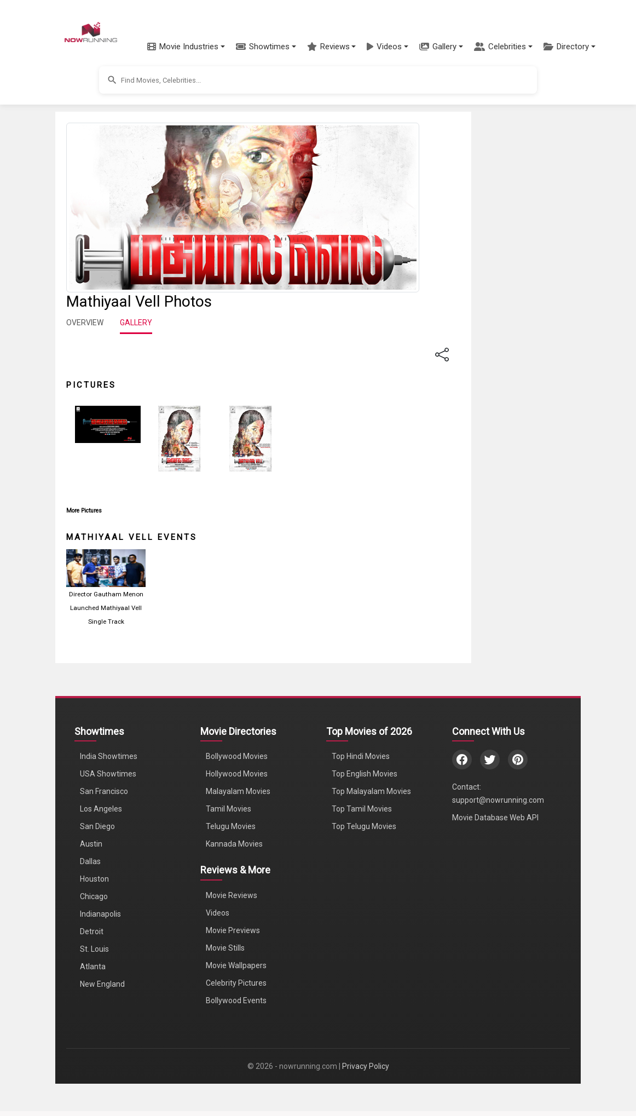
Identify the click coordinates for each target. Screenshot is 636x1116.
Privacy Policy (365, 1066)
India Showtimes (108, 756)
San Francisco (104, 791)
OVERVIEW (84, 322)
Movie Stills (225, 948)
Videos (217, 912)
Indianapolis (100, 914)
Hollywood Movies (237, 773)
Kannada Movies (234, 843)
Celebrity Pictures (236, 983)
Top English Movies (364, 773)
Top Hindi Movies (361, 756)
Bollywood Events (236, 1000)
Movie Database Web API (495, 817)
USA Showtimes (108, 773)
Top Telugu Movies (364, 826)
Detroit (91, 931)
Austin (91, 843)
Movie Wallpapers (236, 965)
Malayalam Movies (238, 791)
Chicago (94, 896)
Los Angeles (101, 808)
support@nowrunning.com (498, 800)
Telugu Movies (231, 826)
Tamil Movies (228, 808)
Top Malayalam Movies (371, 791)
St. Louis (94, 949)
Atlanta (93, 966)
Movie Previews (233, 930)
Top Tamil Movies (362, 808)
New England (102, 984)
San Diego (97, 826)
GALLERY (136, 322)
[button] (186, 46)
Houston (94, 879)
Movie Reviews (231, 895)
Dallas (90, 861)
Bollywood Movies (237, 756)
